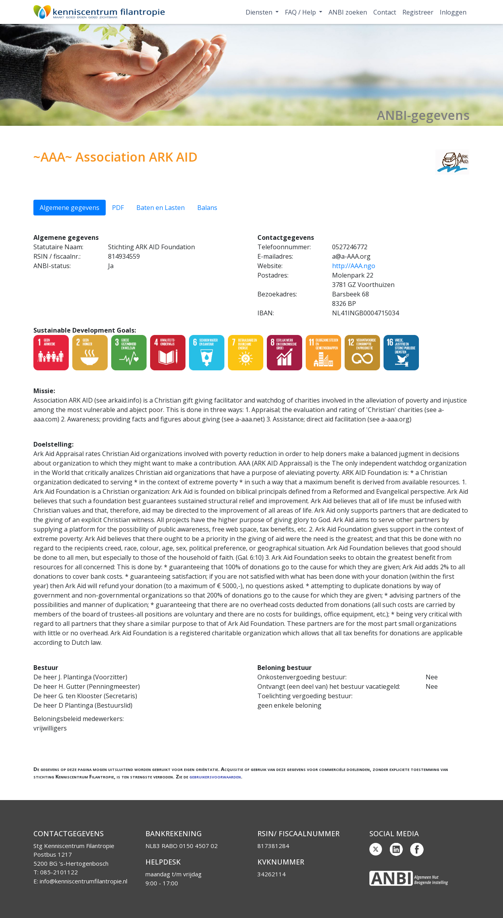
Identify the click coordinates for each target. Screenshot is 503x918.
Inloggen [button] (453, 12)
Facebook (417, 849)
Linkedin (396, 849)
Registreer (417, 12)
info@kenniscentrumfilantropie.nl (83, 881)
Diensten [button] (260, 12)
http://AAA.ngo (353, 265)
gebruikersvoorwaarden (215, 776)
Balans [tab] (207, 207)
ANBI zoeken (348, 12)
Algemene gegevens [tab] (69, 207)
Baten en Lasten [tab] (160, 207)
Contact (384, 12)
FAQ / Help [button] (301, 12)
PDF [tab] (118, 207)
